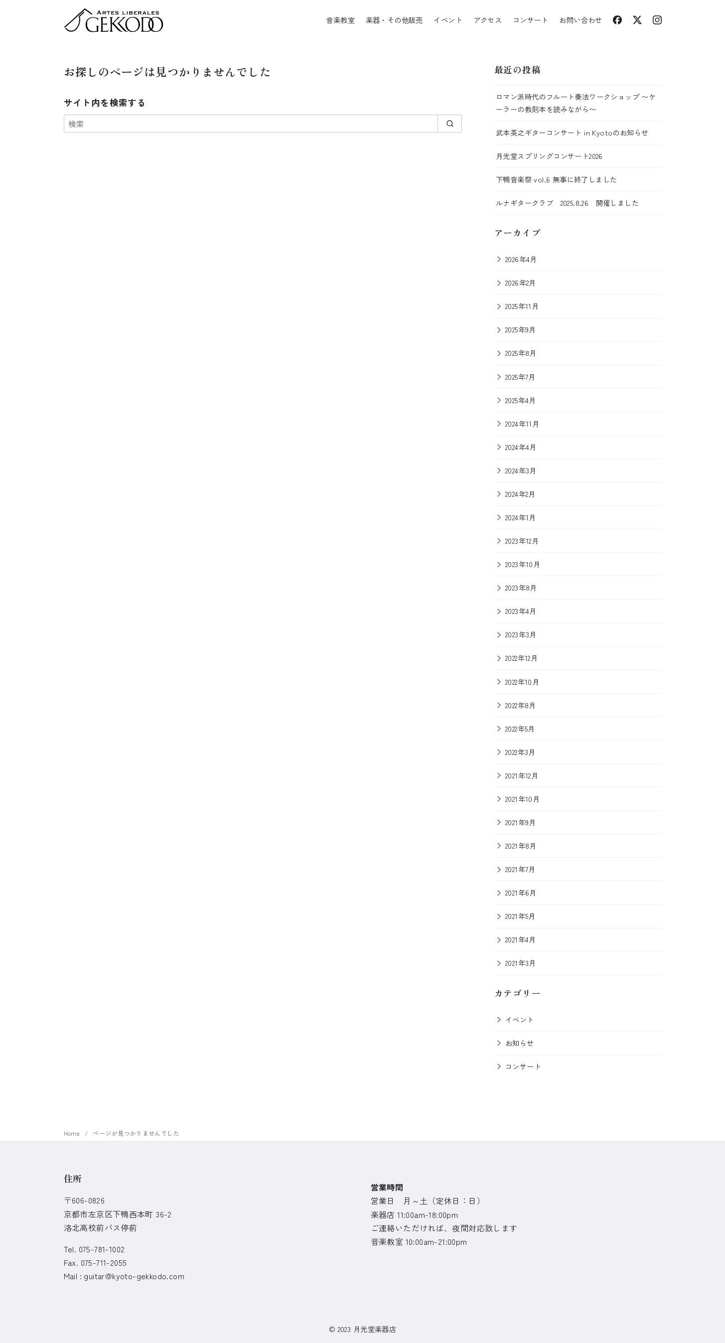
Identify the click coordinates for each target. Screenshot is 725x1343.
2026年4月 (521, 259)
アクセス (487, 19)
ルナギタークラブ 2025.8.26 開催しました (567, 202)
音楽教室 (340, 19)
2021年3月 (520, 962)
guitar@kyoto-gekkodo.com (134, 1276)
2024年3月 (521, 470)
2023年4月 (521, 610)
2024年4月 (521, 447)
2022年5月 (520, 728)
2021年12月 (521, 775)
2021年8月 (521, 845)
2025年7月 (520, 376)
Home (73, 1133)
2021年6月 (521, 892)
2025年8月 (521, 352)
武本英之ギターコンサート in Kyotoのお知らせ (572, 132)
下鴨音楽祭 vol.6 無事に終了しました (556, 179)
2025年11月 (522, 305)
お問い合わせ (580, 19)
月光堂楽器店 (374, 1329)
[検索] (263, 124)
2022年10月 (522, 681)
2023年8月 (521, 587)
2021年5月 (520, 915)
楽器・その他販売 (394, 19)
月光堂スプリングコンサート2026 (549, 155)
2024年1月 (520, 517)
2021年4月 (520, 939)
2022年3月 (520, 751)
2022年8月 (520, 705)
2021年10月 (522, 798)
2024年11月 (522, 423)
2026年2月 (520, 282)
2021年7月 (520, 869)
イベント (448, 19)
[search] (449, 124)
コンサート (531, 19)
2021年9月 (520, 822)
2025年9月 (520, 329)
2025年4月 (520, 400)
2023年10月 (522, 564)
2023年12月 (522, 540)
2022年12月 (521, 657)
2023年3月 (521, 634)
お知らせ (519, 1043)
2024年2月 (520, 493)
